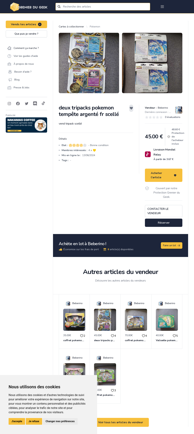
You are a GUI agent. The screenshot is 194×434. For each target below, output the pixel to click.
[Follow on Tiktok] (43, 103)
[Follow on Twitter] (26, 103)
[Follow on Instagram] (9, 103)
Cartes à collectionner (71, 26)
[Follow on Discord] (35, 103)
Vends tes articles (26, 24)
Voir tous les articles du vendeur (120, 422)
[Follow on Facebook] (18, 103)
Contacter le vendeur (158, 211)
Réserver (164, 223)
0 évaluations (172, 117)
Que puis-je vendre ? (26, 33)
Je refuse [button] (34, 421)
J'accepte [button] (16, 421)
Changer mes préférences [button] (60, 421)
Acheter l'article (163, 175)
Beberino (162, 107)
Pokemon (95, 26)
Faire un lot (172, 245)
